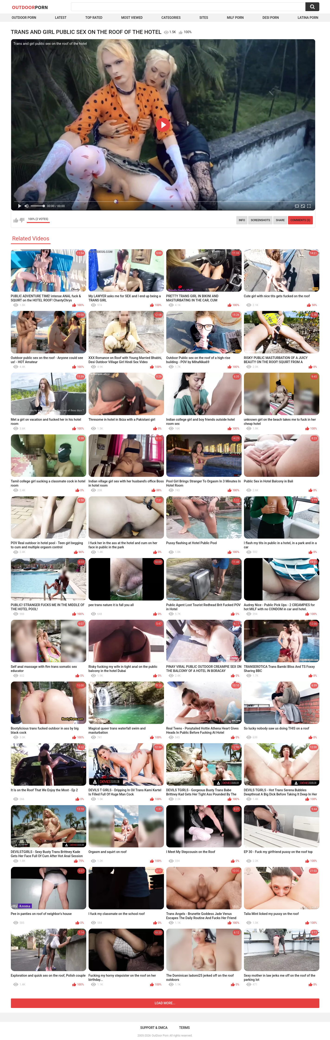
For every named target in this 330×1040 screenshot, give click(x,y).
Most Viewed (132, 17)
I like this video (15, 220)
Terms (184, 1028)
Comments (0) (300, 220)
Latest (61, 17)
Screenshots (260, 220)
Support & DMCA (153, 1028)
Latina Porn (308, 17)
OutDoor (30, 7)
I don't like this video (21, 220)
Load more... (165, 1003)
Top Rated (93, 17)
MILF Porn (235, 17)
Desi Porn (271, 17)
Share (280, 220)
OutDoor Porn (160, 1035)
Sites (203, 17)
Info (242, 220)
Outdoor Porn (24, 17)
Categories (170, 17)
